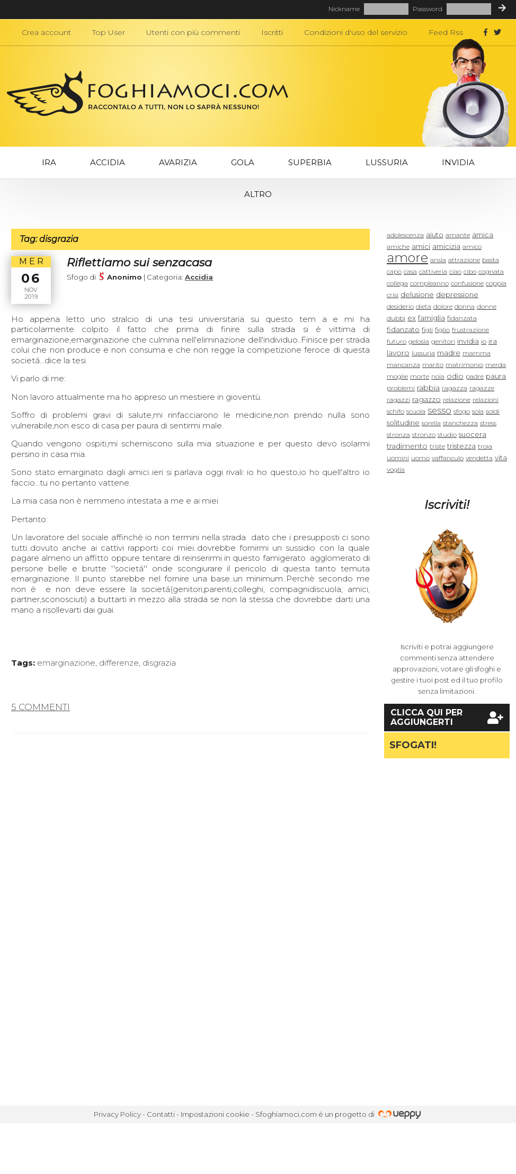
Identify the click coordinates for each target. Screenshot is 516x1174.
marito (432, 365)
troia (485, 446)
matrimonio (464, 365)
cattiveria (433, 271)
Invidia (458, 162)
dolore (442, 306)
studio (447, 434)
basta (490, 260)
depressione (457, 294)
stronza (398, 434)
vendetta (479, 458)
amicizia (446, 246)
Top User (108, 32)
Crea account (46, 32)
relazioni (486, 400)
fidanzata (462, 318)
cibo (470, 271)
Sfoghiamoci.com (286, 1114)
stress (488, 423)
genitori (443, 341)
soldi (493, 411)
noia (437, 376)
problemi (401, 388)
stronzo (423, 434)
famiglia (431, 317)
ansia (438, 260)
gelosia (418, 341)
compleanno (429, 283)
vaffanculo (448, 458)
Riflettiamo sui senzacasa (139, 262)
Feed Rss (446, 32)
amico (472, 246)
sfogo (461, 411)
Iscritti (272, 32)
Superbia (310, 162)
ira (492, 341)
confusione (467, 283)
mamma (476, 353)
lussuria (423, 353)
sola (478, 411)
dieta (423, 306)
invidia (468, 341)
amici (421, 246)
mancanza (403, 365)
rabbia (428, 387)
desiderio (400, 306)
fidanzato (403, 329)
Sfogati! (413, 745)
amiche (398, 246)
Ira (49, 162)
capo (394, 271)
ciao (455, 271)
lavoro (398, 352)
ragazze (481, 388)
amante (458, 235)
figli (427, 330)
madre (448, 352)
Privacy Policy (117, 1114)
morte (419, 376)
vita (501, 457)
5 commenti (40, 707)
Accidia (107, 162)
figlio (442, 330)
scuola (415, 411)
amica (482, 234)
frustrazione (470, 330)
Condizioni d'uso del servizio (355, 32)
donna (465, 306)
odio (455, 376)
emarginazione (66, 663)
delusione (417, 294)
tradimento (407, 446)
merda (495, 365)
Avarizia (178, 162)
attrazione (464, 260)
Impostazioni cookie (215, 1114)
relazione (456, 400)
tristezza (461, 446)
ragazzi (398, 400)
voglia (396, 469)
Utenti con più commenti (193, 32)
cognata (491, 271)
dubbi (396, 318)
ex (411, 317)
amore (407, 257)
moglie (397, 376)
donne (486, 306)
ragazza (454, 388)
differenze (119, 663)
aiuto (434, 234)
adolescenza (405, 235)
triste (437, 446)
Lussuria (387, 162)
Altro (258, 194)
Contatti (161, 1114)
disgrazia (159, 663)
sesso (439, 411)
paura (496, 376)
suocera (472, 434)
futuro (396, 341)
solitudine (403, 422)
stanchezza (460, 423)
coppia (496, 283)
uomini (398, 458)
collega (397, 283)
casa (410, 271)
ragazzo (426, 399)
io (483, 341)
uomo (420, 458)
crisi (392, 295)
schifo (395, 411)
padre (475, 376)
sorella (431, 423)
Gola (242, 162)
